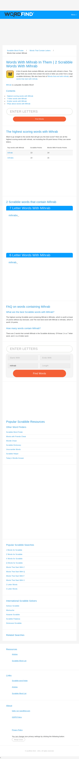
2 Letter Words (11, 584)
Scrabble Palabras (13, 619)
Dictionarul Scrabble (14, 623)
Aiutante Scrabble (13, 614)
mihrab (10, 153)
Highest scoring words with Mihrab (20, 96)
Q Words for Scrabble (14, 563)
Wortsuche (10, 610)
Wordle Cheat (11, 441)
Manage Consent (18, 739)
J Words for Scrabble (14, 550)
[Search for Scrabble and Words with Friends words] (39, 111)
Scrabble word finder (20, 681)
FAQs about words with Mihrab (18, 104)
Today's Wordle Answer (15, 458)
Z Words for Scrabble (14, 554)
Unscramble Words (13, 449)
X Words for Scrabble (14, 559)
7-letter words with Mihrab (17, 98)
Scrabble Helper (12, 454)
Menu (73, 15)
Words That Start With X (15, 580)
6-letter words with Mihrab (17, 101)
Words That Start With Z (15, 567)
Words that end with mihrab (58, 76)
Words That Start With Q (15, 572)
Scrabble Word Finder (14, 432)
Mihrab (8, 85)
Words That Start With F (15, 576)
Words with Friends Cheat (16, 436)
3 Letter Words (11, 589)
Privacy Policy (17, 730)
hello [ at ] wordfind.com (21, 711)
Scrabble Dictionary (13, 445)
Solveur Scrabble (12, 606)
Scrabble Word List (19, 661)
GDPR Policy (17, 717)
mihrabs (10, 158)
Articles (15, 654)
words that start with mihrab (26, 79)
